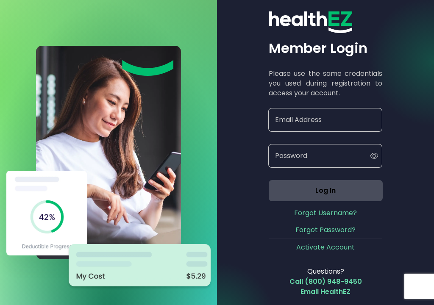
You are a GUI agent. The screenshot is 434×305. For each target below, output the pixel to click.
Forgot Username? (325, 213)
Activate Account (325, 247)
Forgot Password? (325, 230)
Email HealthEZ (325, 292)
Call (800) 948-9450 (325, 281)
